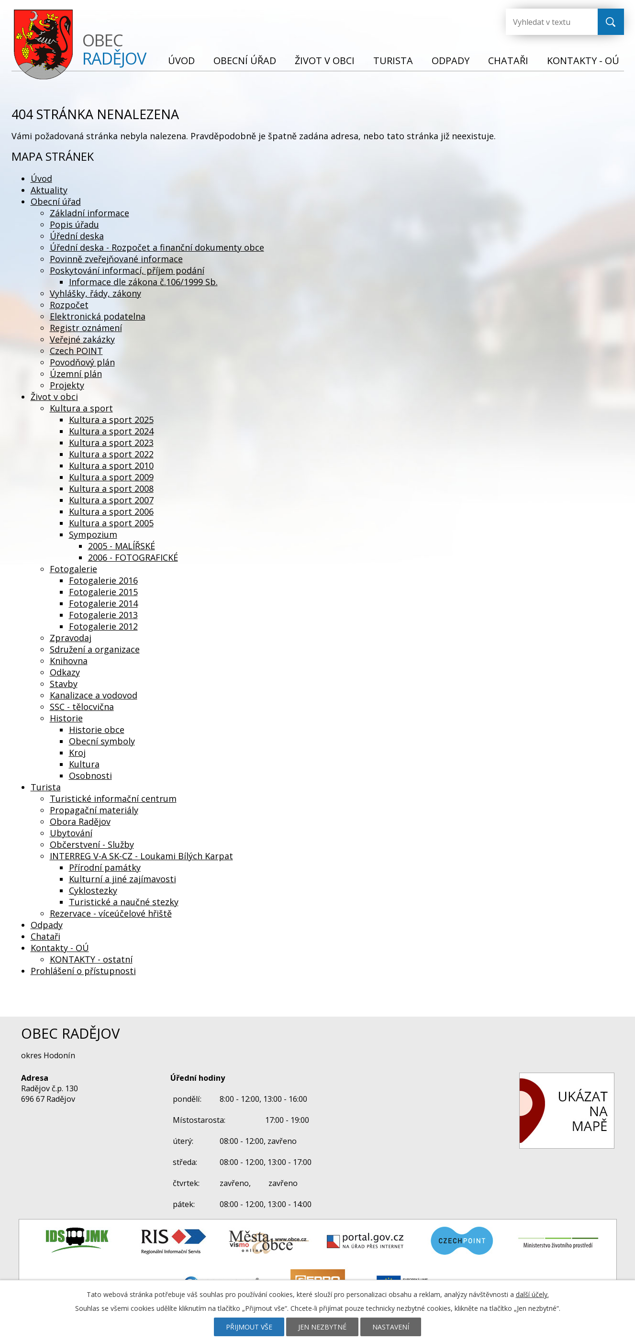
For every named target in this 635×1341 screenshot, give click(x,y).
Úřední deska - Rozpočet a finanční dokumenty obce (157, 247)
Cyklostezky (93, 890)
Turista (393, 60)
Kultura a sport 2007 (111, 500)
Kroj (77, 752)
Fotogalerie (73, 569)
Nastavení (390, 1326)
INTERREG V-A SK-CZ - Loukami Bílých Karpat (141, 856)
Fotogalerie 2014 (103, 603)
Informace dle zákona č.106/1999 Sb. (143, 282)
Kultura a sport (81, 408)
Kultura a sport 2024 (111, 431)
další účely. (532, 1294)
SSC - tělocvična (82, 706)
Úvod (181, 60)
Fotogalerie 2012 (103, 626)
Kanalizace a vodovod (93, 695)
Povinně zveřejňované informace (116, 259)
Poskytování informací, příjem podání (127, 270)
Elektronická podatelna (97, 316)
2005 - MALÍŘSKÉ (121, 546)
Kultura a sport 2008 (111, 488)
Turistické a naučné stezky (123, 902)
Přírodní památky (105, 867)
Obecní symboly (102, 741)
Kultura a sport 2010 (111, 465)
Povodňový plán (82, 362)
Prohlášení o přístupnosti (83, 970)
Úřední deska (77, 236)
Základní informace (89, 213)
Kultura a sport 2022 (111, 454)
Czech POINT (76, 350)
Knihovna (69, 660)
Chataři (508, 60)
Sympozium (93, 534)
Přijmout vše (249, 1326)
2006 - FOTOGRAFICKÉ (133, 557)
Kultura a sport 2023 (111, 442)
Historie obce (96, 729)
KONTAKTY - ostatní (91, 959)
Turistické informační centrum (113, 798)
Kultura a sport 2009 (111, 477)
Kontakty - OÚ (583, 60)
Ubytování (71, 833)
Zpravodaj (70, 637)
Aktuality (49, 190)
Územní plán (76, 373)
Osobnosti (90, 775)
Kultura (84, 764)
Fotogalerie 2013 (103, 615)
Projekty (67, 385)
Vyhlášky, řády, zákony (95, 293)
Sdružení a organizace (95, 649)
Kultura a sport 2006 (111, 511)
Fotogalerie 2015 (103, 592)
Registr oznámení (86, 327)
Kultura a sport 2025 (111, 419)
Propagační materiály (94, 810)
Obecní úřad (244, 60)
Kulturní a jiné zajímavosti (122, 879)
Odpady (450, 60)
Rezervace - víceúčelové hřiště (111, 913)
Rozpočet (69, 304)
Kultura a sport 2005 (111, 523)
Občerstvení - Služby (92, 844)
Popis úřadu (74, 224)
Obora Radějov (80, 821)
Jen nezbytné (322, 1326)
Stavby (64, 683)
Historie (66, 718)
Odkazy (65, 672)
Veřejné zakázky (82, 339)
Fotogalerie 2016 (103, 580)
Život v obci (325, 60)
